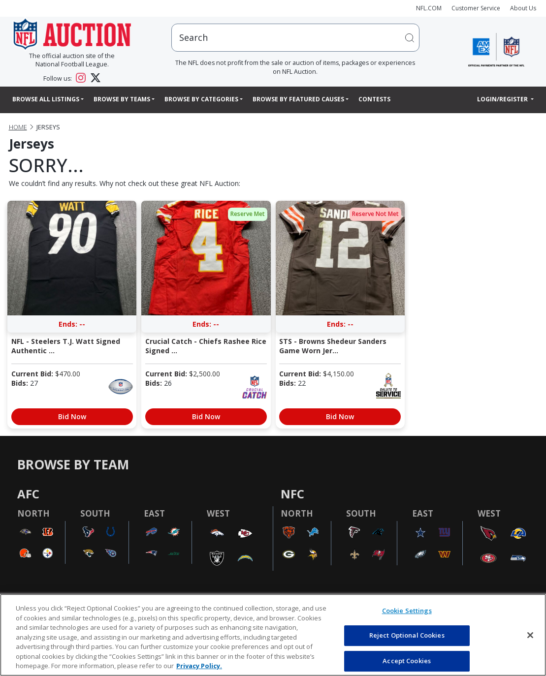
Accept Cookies (407, 660)
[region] (273, 635)
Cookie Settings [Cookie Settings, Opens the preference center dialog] (407, 610)
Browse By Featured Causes (298, 99)
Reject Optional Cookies (407, 635)
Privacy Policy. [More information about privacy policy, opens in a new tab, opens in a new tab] (199, 665)
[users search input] (295, 38)
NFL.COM (429, 8)
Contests (374, 99)
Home (18, 127)
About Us (523, 8)
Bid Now (72, 416)
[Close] (530, 635)
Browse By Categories (201, 99)
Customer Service (475, 8)
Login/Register (503, 99)
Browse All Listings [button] (45, 99)
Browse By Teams (122, 99)
